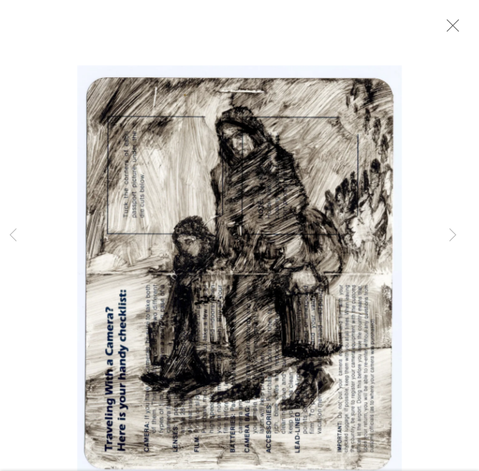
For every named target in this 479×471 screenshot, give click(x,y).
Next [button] (453, 235)
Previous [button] (13, 235)
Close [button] (455, 29)
